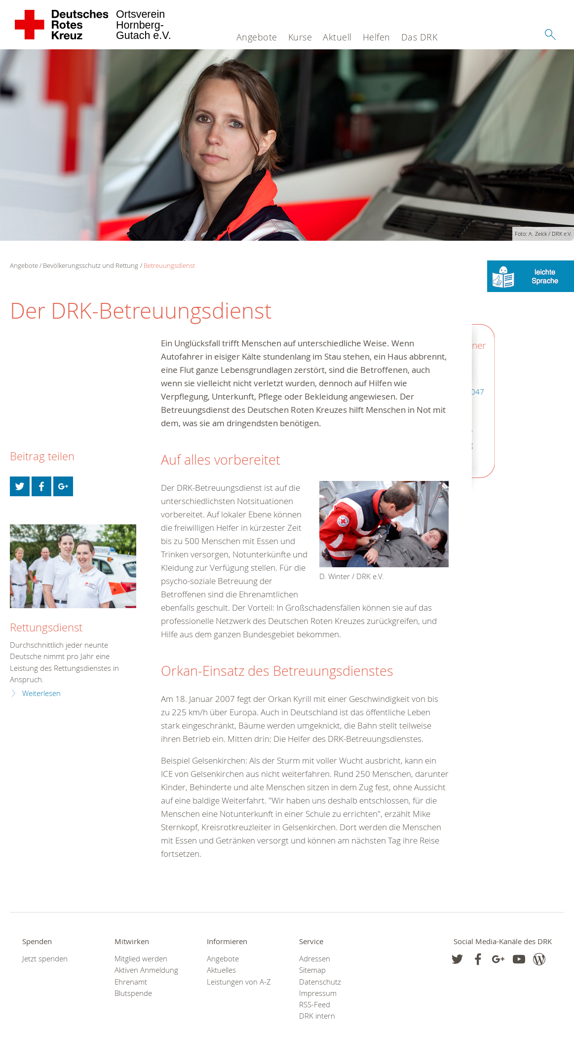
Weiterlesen (41, 693)
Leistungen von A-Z (239, 982)
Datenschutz (320, 982)
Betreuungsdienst (169, 265)
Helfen (376, 37)
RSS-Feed (314, 1004)
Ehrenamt (131, 982)
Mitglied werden (141, 958)
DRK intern (317, 1016)
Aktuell (337, 37)
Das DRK (419, 37)
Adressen (314, 958)
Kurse (300, 37)
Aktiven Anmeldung (146, 970)
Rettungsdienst (46, 627)
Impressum (318, 993)
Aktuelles (221, 970)
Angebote (256, 37)
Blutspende (133, 993)
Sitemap (312, 970)
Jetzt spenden (45, 958)
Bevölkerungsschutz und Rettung (90, 265)
